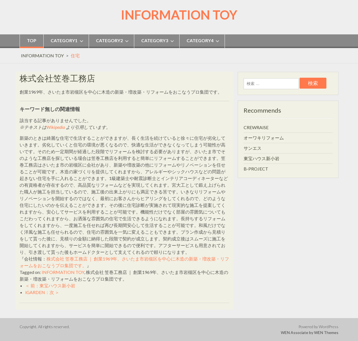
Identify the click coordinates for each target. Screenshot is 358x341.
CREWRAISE (256, 127)
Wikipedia (55, 127)
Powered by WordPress (318, 326)
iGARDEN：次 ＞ (42, 292)
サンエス (253, 148)
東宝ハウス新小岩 (261, 158)
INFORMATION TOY (179, 14)
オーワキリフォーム (264, 137)
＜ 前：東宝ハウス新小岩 (50, 285)
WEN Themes (326, 332)
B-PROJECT (256, 168)
